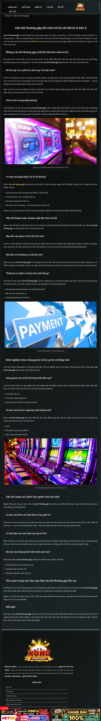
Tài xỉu (77, 8)
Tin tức (50, 13)
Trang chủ (11, 19)
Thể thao (53, 8)
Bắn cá (66, 8)
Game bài (40, 8)
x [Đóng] (4, 708)
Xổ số (40, 13)
